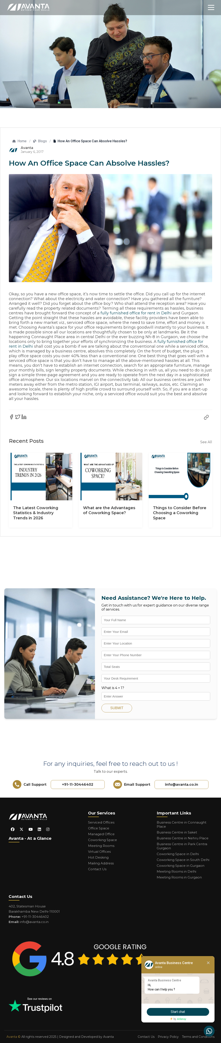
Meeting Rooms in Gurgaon (179, 877)
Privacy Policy (168, 1037)
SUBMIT (116, 708)
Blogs (40, 141)
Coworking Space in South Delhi (183, 860)
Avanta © (13, 1037)
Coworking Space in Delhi (178, 854)
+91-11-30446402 (77, 784)
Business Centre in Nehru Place (182, 838)
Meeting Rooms (101, 846)
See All (206, 442)
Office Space (98, 828)
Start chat (177, 1012)
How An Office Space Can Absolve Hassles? (90, 141)
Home (19, 141)
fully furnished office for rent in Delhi (136, 313)
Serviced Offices (101, 822)
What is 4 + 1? (112, 688)
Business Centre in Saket (177, 832)
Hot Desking (98, 857)
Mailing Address (101, 863)
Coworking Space (102, 840)
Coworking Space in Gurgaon (180, 866)
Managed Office (101, 834)
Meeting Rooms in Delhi (176, 871)
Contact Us (97, 869)
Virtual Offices (99, 851)
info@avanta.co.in (181, 784)
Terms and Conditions (198, 1037)
